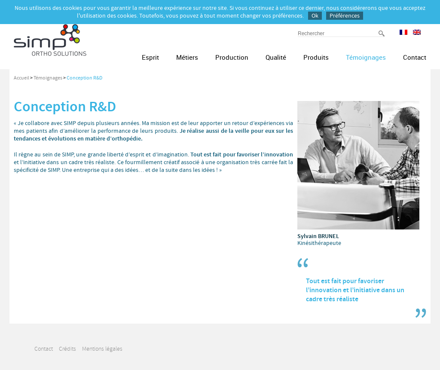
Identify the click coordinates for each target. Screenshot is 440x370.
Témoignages (366, 57)
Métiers (187, 57)
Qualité (276, 57)
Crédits (67, 348)
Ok (315, 16)
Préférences (345, 16)
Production (231, 57)
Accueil (21, 78)
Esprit (150, 57)
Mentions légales (102, 348)
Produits (316, 57)
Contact (414, 57)
